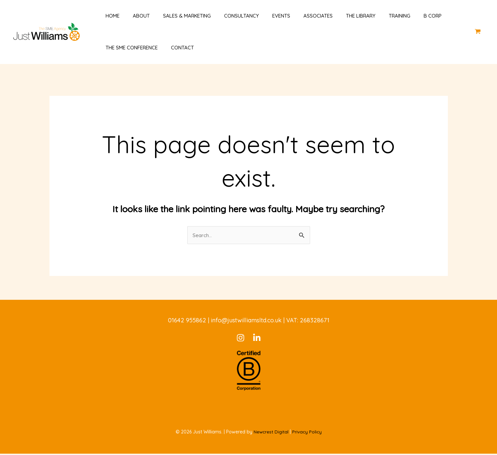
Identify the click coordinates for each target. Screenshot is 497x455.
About (131, 16)
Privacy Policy (307, 433)
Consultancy (224, 16)
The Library (334, 16)
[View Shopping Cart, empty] (478, 31)
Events (261, 16)
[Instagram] (240, 339)
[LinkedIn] (257, 339)
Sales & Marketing (174, 16)
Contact (172, 47)
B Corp (399, 16)
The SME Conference (125, 47)
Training (369, 16)
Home (106, 16)
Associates (294, 16)
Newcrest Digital (271, 433)
